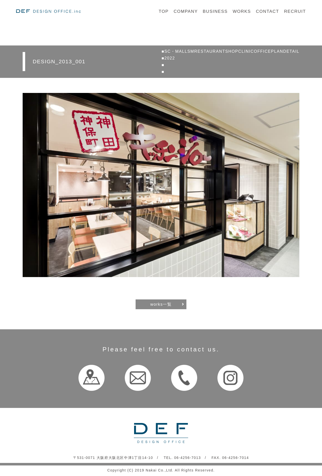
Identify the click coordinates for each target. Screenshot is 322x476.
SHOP (231, 51)
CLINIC (246, 51)
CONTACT (267, 11)
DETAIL (291, 51)
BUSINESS (215, 11)
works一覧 (161, 304)
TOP (164, 11)
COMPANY (186, 11)
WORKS (242, 11)
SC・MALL (176, 51)
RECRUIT (295, 11)
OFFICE (262, 51)
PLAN (277, 51)
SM (190, 51)
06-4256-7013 (187, 458)
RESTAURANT (209, 51)
